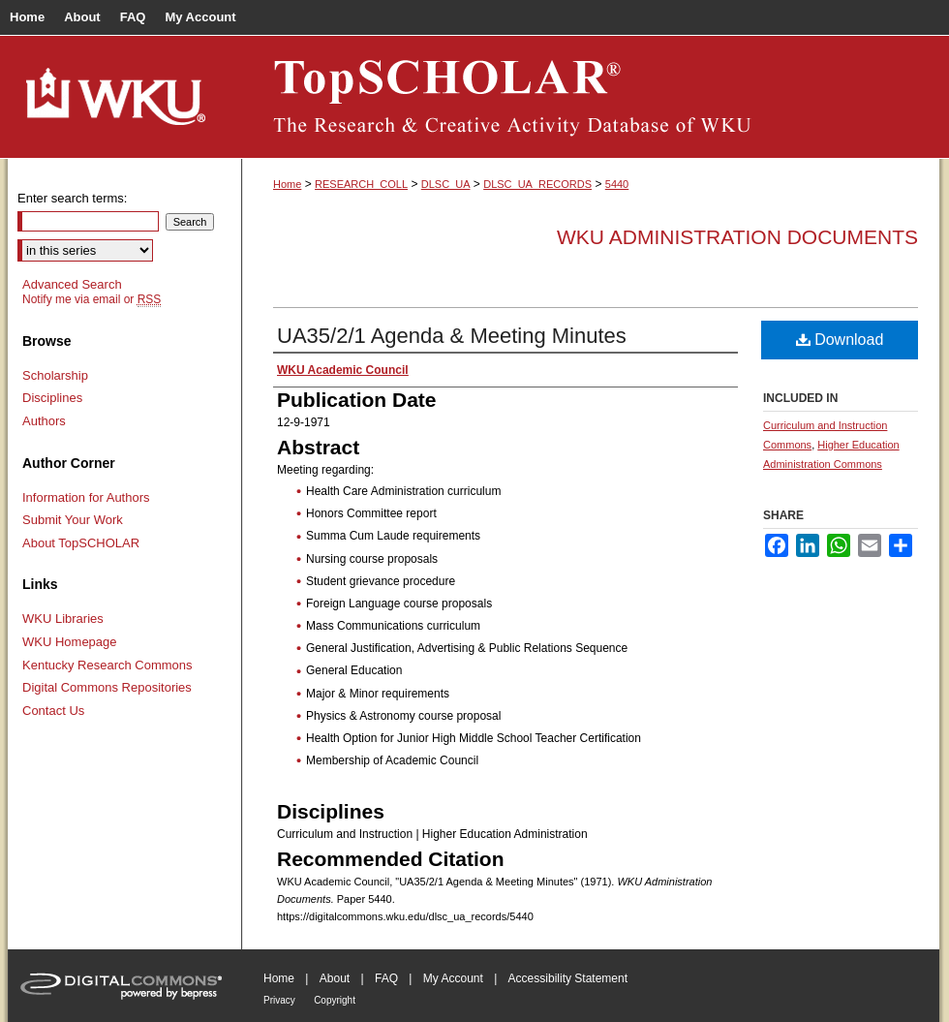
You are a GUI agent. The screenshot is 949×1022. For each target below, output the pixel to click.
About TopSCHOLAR (80, 543)
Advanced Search (72, 284)
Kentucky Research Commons (107, 665)
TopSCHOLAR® (590, 97)
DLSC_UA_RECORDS (537, 184)
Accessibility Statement (568, 978)
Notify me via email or (91, 299)
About (335, 978)
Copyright (334, 1000)
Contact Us (53, 710)
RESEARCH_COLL (361, 184)
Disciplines (52, 397)
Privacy (279, 1000)
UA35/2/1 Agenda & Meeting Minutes (452, 336)
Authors (44, 421)
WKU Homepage (69, 642)
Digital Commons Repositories (107, 687)
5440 (616, 184)
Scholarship (55, 375)
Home (287, 184)
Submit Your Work (72, 519)
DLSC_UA (446, 184)
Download (840, 339)
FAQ (386, 978)
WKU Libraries (63, 618)
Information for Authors (86, 497)
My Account (453, 978)
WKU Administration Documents (737, 237)
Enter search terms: (72, 198)
